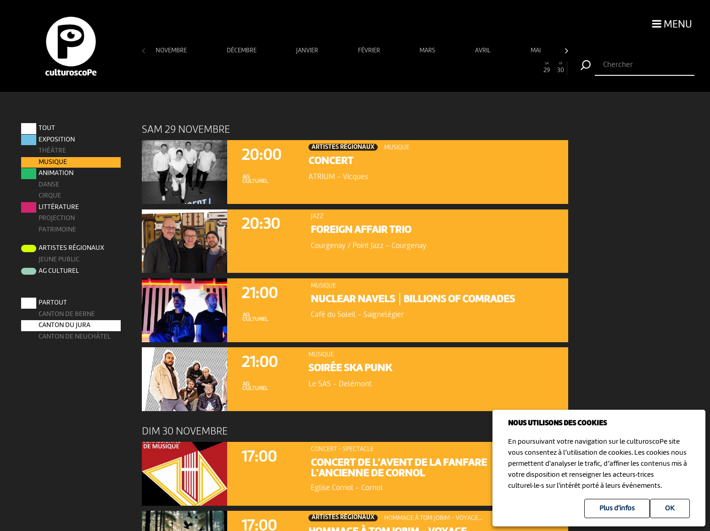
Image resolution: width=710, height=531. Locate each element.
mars (427, 50)
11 (291, 67)
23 (461, 67)
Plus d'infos (617, 508)
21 (433, 67)
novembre (172, 50)
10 (276, 67)
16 (362, 67)
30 (560, 67)
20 (419, 67)
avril (483, 50)
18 (390, 67)
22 (447, 67)
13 (319, 67)
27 (518, 67)
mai (536, 50)
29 (546, 67)
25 (489, 67)
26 (504, 67)
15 (347, 67)
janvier (307, 50)
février (369, 50)
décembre (242, 50)
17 (376, 67)
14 (333, 67)
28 (532, 67)
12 (305, 67)
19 (404, 67)
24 (476, 67)
